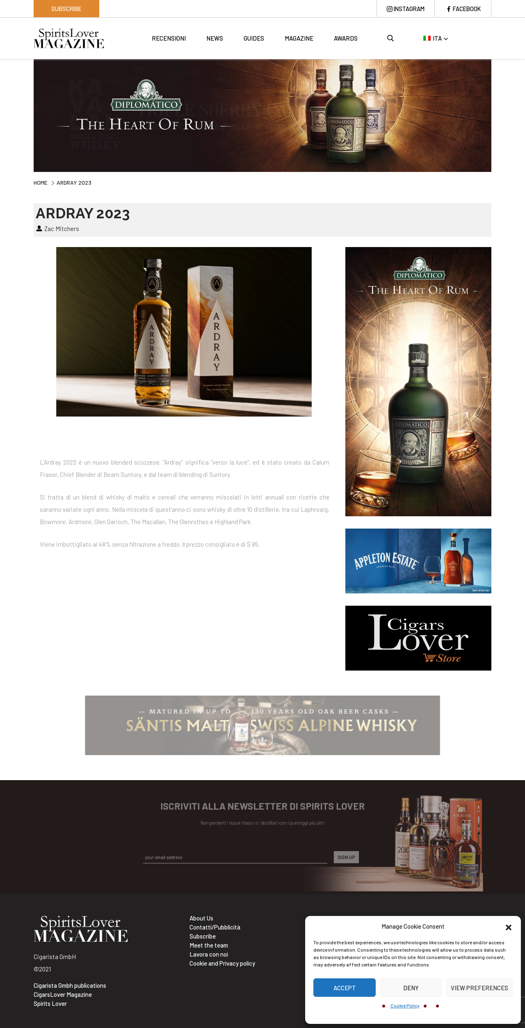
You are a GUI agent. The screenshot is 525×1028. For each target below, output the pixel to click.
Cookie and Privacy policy (222, 963)
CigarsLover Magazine (63, 994)
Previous (27, 115)
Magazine (299, 39)
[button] (508, 926)
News (214, 39)
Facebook (466, 8)
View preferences (479, 987)
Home (41, 182)
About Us (201, 918)
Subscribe (66, 8)
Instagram (406, 8)
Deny (411, 987)
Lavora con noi (208, 954)
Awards (346, 39)
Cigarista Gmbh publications (70, 985)
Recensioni (169, 39)
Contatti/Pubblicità (214, 927)
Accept (344, 987)
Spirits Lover (50, 1003)
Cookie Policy (405, 1005)
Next (497, 115)
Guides (254, 39)
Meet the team (208, 945)
